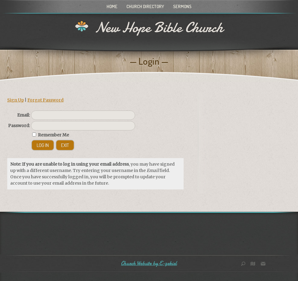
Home (112, 6)
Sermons (182, 6)
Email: (23, 115)
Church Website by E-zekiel (149, 263)
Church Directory (145, 6)
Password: (19, 125)
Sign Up (15, 100)
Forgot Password (45, 100)
